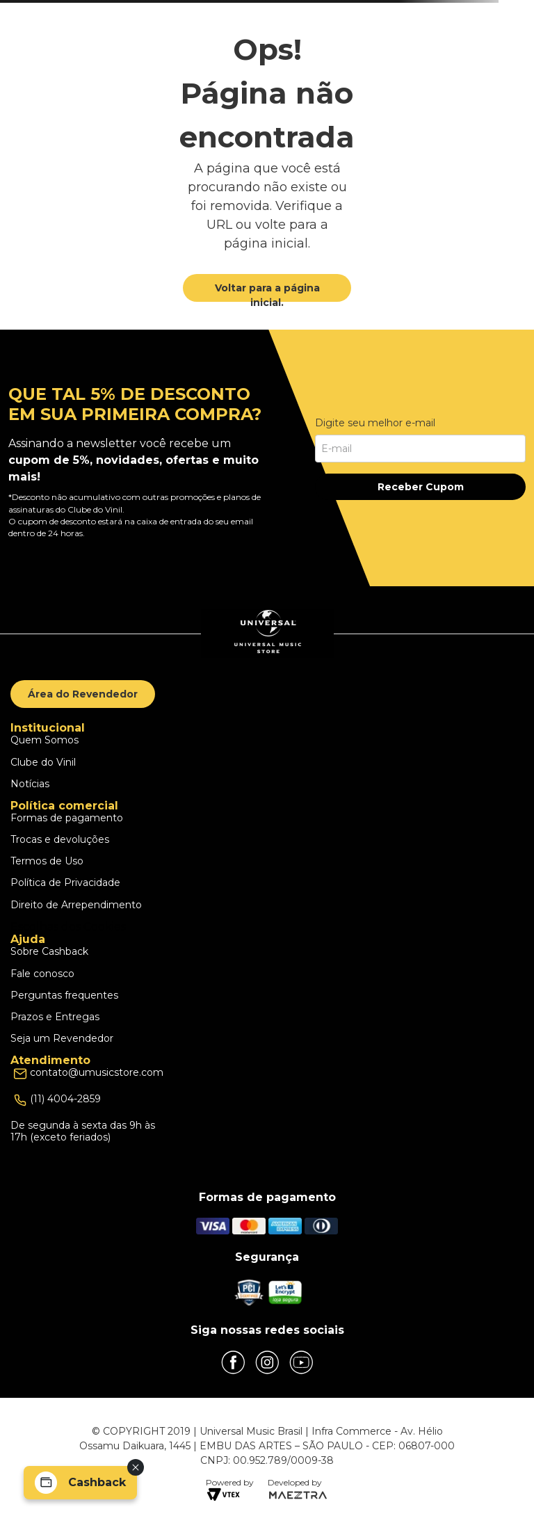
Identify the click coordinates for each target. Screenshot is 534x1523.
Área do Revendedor (83, 694)
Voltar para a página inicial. (267, 295)
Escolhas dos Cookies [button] (68, 926)
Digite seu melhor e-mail (375, 423)
